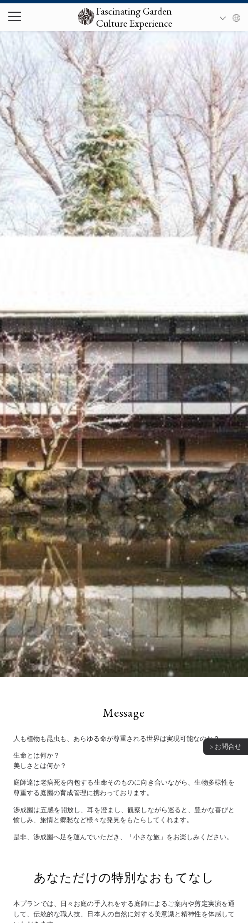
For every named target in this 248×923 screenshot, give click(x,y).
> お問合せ (225, 746)
